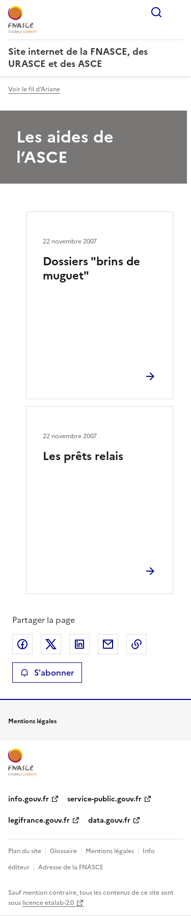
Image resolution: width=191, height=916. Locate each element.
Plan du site (24, 851)
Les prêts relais (83, 456)
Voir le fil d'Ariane (34, 89)
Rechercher (156, 12)
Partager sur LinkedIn (79, 644)
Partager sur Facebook (22, 644)
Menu (177, 12)
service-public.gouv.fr (104, 799)
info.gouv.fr (28, 799)
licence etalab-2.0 (48, 902)
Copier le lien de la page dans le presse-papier (136, 644)
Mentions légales (110, 851)
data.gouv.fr (109, 820)
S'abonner (47, 672)
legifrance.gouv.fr (39, 820)
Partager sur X (51, 644)
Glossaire (63, 851)
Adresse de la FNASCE (70, 867)
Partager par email (108, 644)
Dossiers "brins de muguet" (91, 268)
